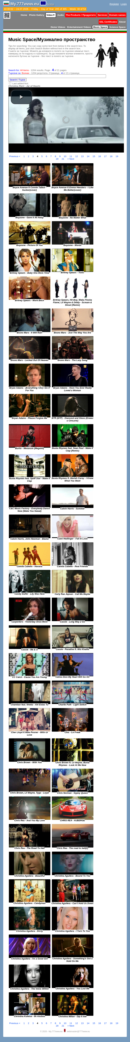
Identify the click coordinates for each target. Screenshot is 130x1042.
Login (124, 4)
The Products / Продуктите (81, 15)
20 (57, 159)
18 (111, 156)
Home (24, 15)
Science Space (118, 27)
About (122, 22)
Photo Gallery (36, 15)
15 (94, 156)
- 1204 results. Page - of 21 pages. (37, 70)
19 (117, 156)
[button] (21, 97)
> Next (70, 159)
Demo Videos (58, 27)
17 (105, 156)
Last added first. (20, 83)
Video (51, 15)
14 (88, 156)
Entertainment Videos (79, 27)
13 (82, 156)
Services (102, 15)
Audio (60, 15)
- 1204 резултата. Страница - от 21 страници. (44, 73)
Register (114, 4)
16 (100, 156)
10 (65, 156)
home (50, 4)
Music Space (100, 27)
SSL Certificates (108, 22)
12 (77, 156)
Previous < (15, 156)
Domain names (117, 15)
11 (71, 156)
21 (63, 159)
